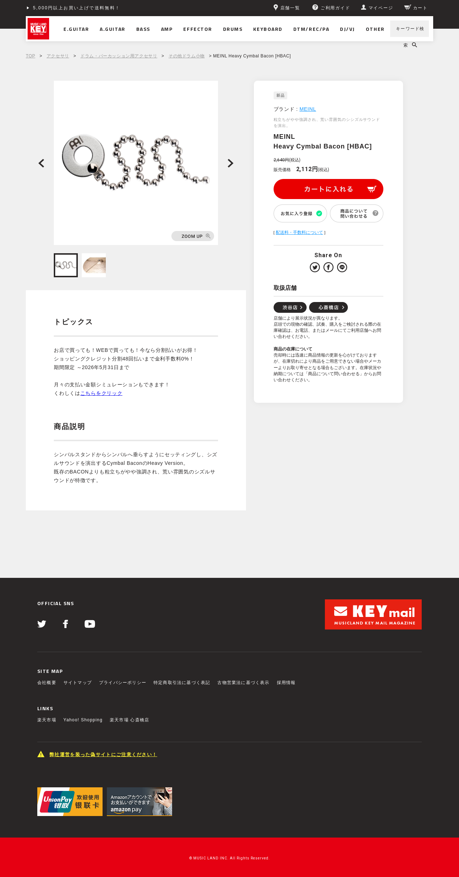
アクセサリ (58, 55)
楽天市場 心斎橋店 (129, 719)
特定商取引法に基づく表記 (181, 682)
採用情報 (286, 682)
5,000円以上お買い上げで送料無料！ (76, 7)
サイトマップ (77, 682)
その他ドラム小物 (187, 55)
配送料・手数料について (299, 232)
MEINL (307, 109)
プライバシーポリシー (122, 682)
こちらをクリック (101, 393)
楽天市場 (46, 719)
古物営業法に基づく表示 (243, 682)
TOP (30, 55)
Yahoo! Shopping (83, 719)
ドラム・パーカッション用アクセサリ (118, 55)
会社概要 (46, 682)
